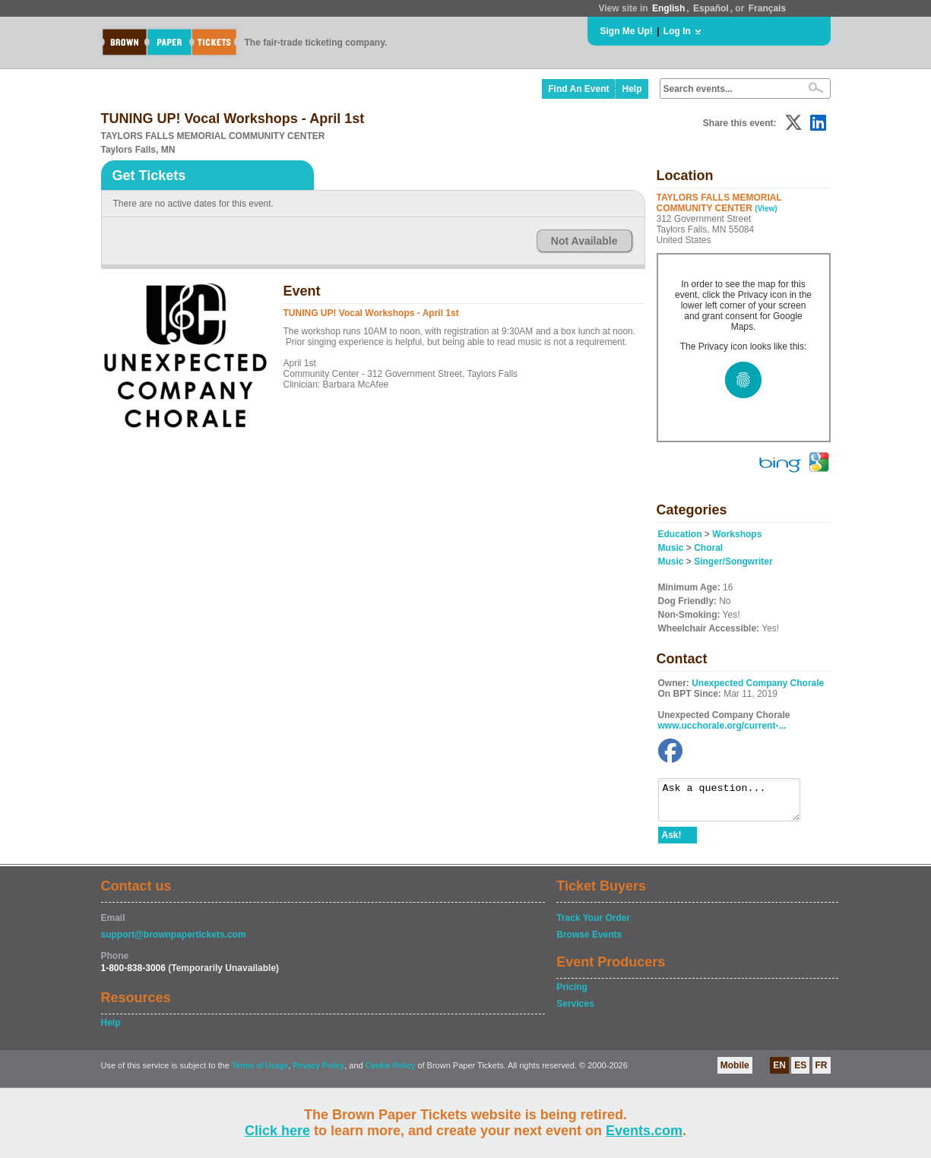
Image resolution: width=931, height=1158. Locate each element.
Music (671, 548)
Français (767, 8)
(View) (766, 208)
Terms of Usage (260, 1072)
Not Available (584, 241)
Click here (277, 1130)
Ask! (672, 842)
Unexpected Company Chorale (758, 683)
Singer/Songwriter (733, 561)
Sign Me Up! (626, 31)
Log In (677, 31)
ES (800, 1072)
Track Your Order (593, 924)
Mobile (734, 1072)
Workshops (737, 534)
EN (779, 1072)
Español (711, 8)
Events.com (644, 1130)
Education (680, 534)
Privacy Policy (318, 1072)
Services (575, 1010)
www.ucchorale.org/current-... (722, 725)
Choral (708, 548)
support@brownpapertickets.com (173, 941)
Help (631, 89)
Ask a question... (736, 803)
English (668, 8)
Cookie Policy (391, 1072)
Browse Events (589, 941)
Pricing (571, 994)
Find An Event (578, 89)
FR (821, 1072)
